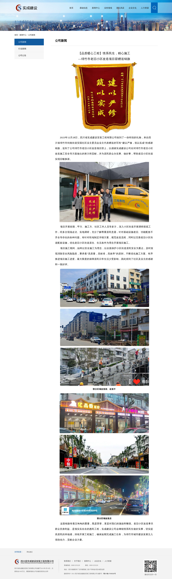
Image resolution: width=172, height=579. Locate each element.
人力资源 (145, 8)
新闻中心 (96, 8)
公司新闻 (31, 35)
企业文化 (132, 8)
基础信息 (84, 8)
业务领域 (108, 8)
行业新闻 (22, 49)
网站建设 (30, 552)
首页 (71, 8)
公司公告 (22, 55)
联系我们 (67, 561)
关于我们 (77, 561)
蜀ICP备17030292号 (109, 573)
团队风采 (120, 8)
